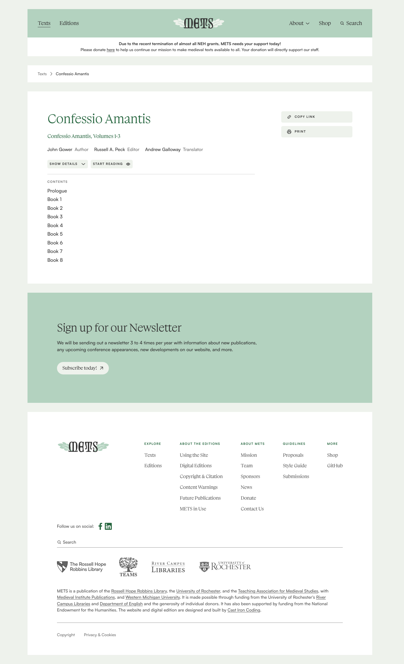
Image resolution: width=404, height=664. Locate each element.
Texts (42, 74)
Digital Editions (195, 466)
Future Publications (200, 498)
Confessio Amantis (72, 74)
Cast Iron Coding (244, 610)
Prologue (57, 191)
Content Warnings (198, 488)
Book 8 (55, 260)
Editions (153, 466)
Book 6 (55, 243)
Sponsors (250, 477)
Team (247, 466)
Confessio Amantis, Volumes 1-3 (83, 136)
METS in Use (193, 509)
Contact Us (252, 509)
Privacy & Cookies (100, 634)
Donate (248, 498)
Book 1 (54, 199)
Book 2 (55, 208)
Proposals (293, 455)
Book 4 (55, 226)
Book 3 (55, 217)
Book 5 (55, 234)
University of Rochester (198, 591)
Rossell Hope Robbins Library (139, 591)
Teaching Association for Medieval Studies (278, 591)
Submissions (296, 477)
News (246, 488)
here (111, 49)
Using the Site (194, 455)
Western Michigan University (153, 597)
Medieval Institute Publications (86, 597)
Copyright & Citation (201, 477)
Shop (332, 455)
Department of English (121, 603)
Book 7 (54, 251)
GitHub (335, 466)
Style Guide (295, 466)
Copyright (66, 634)
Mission (249, 455)
